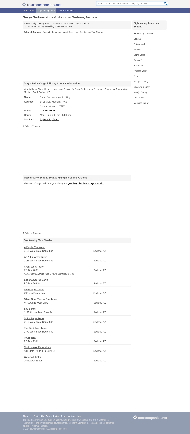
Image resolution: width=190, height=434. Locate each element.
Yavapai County (141, 81)
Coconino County (141, 87)
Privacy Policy (52, 416)
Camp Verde (139, 55)
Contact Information (52, 32)
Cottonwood (139, 44)
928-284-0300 (47, 110)
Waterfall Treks (32, 357)
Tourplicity (30, 338)
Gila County (139, 97)
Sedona (137, 39)
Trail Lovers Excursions (37, 347)
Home (27, 23)
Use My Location (143, 33)
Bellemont (138, 65)
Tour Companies (66, 10)
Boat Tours (29, 10)
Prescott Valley (140, 71)
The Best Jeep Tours (35, 328)
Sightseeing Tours (46, 10)
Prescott (137, 76)
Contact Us (38, 416)
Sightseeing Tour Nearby (91, 32)
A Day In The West (34, 247)
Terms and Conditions (71, 416)
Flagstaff (137, 60)
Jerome (137, 49)
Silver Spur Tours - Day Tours (40, 299)
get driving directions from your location (86, 183)
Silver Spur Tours (34, 289)
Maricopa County (141, 103)
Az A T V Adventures (35, 257)
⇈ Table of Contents (32, 126)
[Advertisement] (77, 57)
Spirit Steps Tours (34, 318)
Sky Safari (29, 309)
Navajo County (140, 92)
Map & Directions (70, 32)
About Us (27, 416)
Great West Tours (34, 266)
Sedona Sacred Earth (36, 280)
